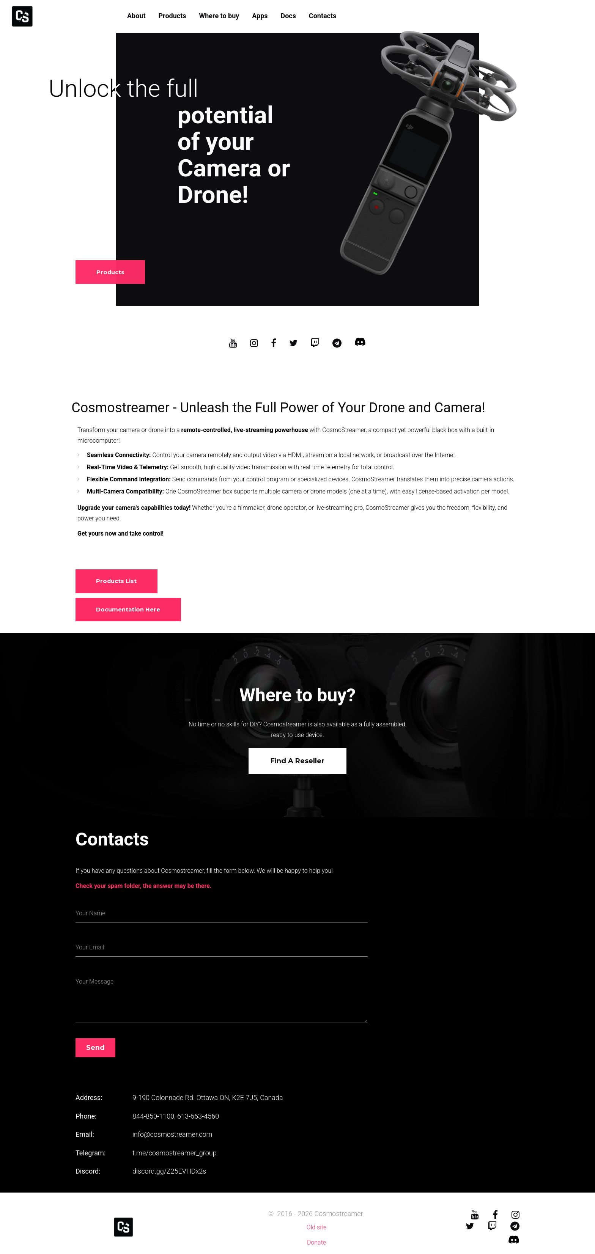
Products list (116, 581)
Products (172, 16)
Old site (316, 1227)
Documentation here (128, 609)
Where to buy (219, 16)
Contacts (322, 16)
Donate (316, 1242)
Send (95, 1048)
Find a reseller (297, 761)
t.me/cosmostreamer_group (174, 1153)
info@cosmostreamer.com (172, 1135)
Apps (260, 16)
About (136, 16)
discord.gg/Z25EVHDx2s (169, 1171)
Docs (288, 16)
